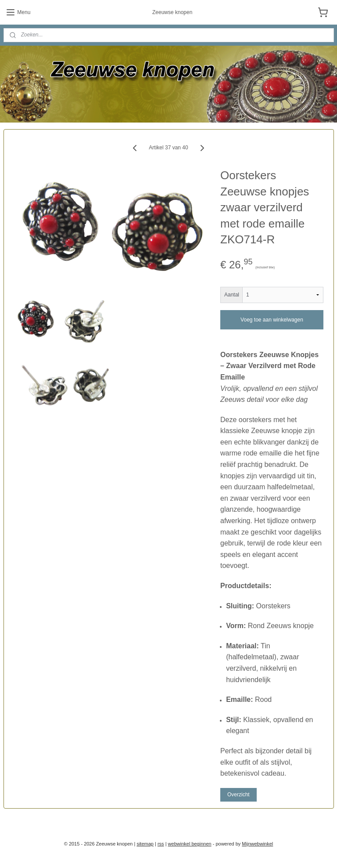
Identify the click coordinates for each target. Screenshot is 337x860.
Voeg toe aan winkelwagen (271, 319)
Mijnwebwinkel (257, 843)
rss (161, 843)
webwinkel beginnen (190, 843)
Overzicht (238, 794)
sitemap (145, 843)
